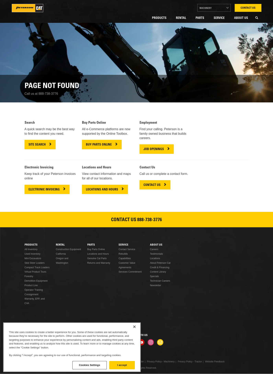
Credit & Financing (159, 267)
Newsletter (155, 285)
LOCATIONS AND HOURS (102, 189)
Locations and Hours (98, 253)
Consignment (32, 294)
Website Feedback (214, 361)
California (61, 253)
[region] (72, 347)
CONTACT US (152, 185)
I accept (122, 365)
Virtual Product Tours (35, 271)
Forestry (29, 276)
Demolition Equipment (36, 280)
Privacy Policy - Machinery (161, 361)
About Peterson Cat (160, 263)
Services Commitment (130, 271)
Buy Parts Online (96, 249)
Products (159, 18)
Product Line (31, 285)
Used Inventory (32, 253)
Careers (154, 249)
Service (219, 18)
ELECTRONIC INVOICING (44, 189)
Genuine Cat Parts (97, 258)
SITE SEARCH (37, 144)
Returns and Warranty (98, 263)
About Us (241, 18)
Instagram (151, 342)
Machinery (205, 8)
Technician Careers (160, 280)
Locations (155, 258)
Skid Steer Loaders (35, 263)
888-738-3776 (149, 220)
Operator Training (34, 290)
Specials (154, 276)
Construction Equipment (68, 249)
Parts (200, 18)
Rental (181, 18)
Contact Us (248, 8)
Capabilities (125, 258)
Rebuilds (123, 253)
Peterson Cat (27, 8)
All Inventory (31, 249)
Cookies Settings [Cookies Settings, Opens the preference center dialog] (89, 365)
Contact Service (127, 249)
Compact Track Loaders (37, 267)
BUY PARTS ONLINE (99, 144)
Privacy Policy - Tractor (190, 361)
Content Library (158, 271)
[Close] (134, 326)
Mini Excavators (33, 258)
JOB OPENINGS (153, 149)
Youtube (141, 342)
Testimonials (156, 253)
